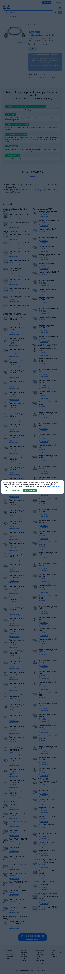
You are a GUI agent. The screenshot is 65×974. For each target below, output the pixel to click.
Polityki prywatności (53, 487)
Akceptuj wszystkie (29, 491)
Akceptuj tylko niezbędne (12, 491)
